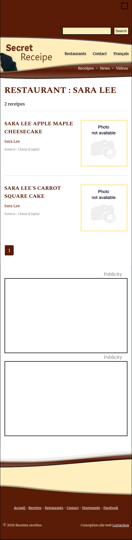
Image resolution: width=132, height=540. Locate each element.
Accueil (20, 508)
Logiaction (120, 525)
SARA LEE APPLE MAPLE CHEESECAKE (38, 128)
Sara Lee (12, 141)
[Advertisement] (69, 318)
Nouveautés (91, 508)
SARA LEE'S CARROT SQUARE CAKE (32, 192)
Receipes (86, 68)
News (105, 68)
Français (121, 53)
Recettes (34, 508)
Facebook (111, 508)
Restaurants (75, 53)
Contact (100, 53)
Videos (122, 68)
